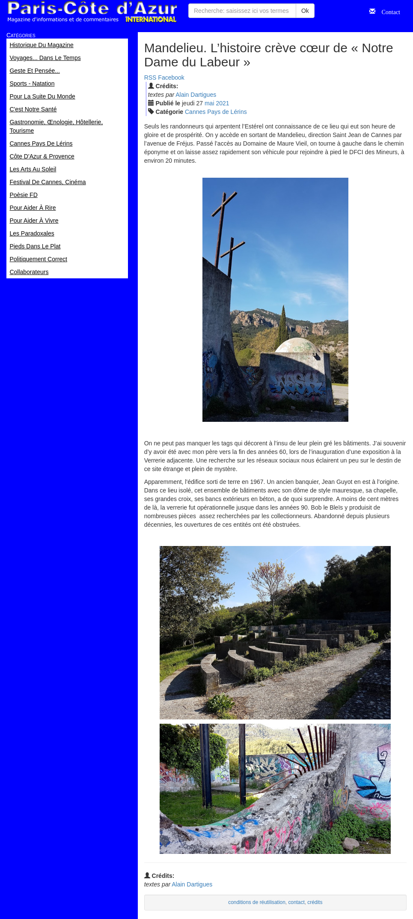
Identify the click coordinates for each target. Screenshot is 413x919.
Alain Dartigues (195, 94)
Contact (387, 11)
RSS (150, 77)
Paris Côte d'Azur (92, 12)
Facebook (171, 77)
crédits (314, 902)
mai (209, 103)
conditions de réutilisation (256, 902)
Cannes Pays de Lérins (216, 111)
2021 (222, 103)
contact (296, 902)
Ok (305, 10)
